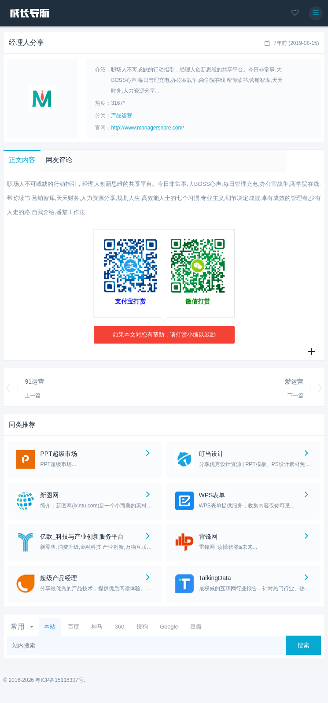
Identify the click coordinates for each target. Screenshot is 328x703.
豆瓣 (196, 626)
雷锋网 (208, 536)
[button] (22, 161)
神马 (97, 626)
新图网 (49, 495)
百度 (73, 626)
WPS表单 (212, 495)
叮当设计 (211, 453)
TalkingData (215, 577)
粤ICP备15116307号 (59, 680)
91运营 (34, 381)
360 (119, 626)
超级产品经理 (58, 577)
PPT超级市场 (58, 453)
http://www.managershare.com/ (147, 128)
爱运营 (294, 381)
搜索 (303, 645)
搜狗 (142, 626)
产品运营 (121, 115)
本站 (49, 626)
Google (169, 626)
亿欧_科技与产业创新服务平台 (82, 536)
